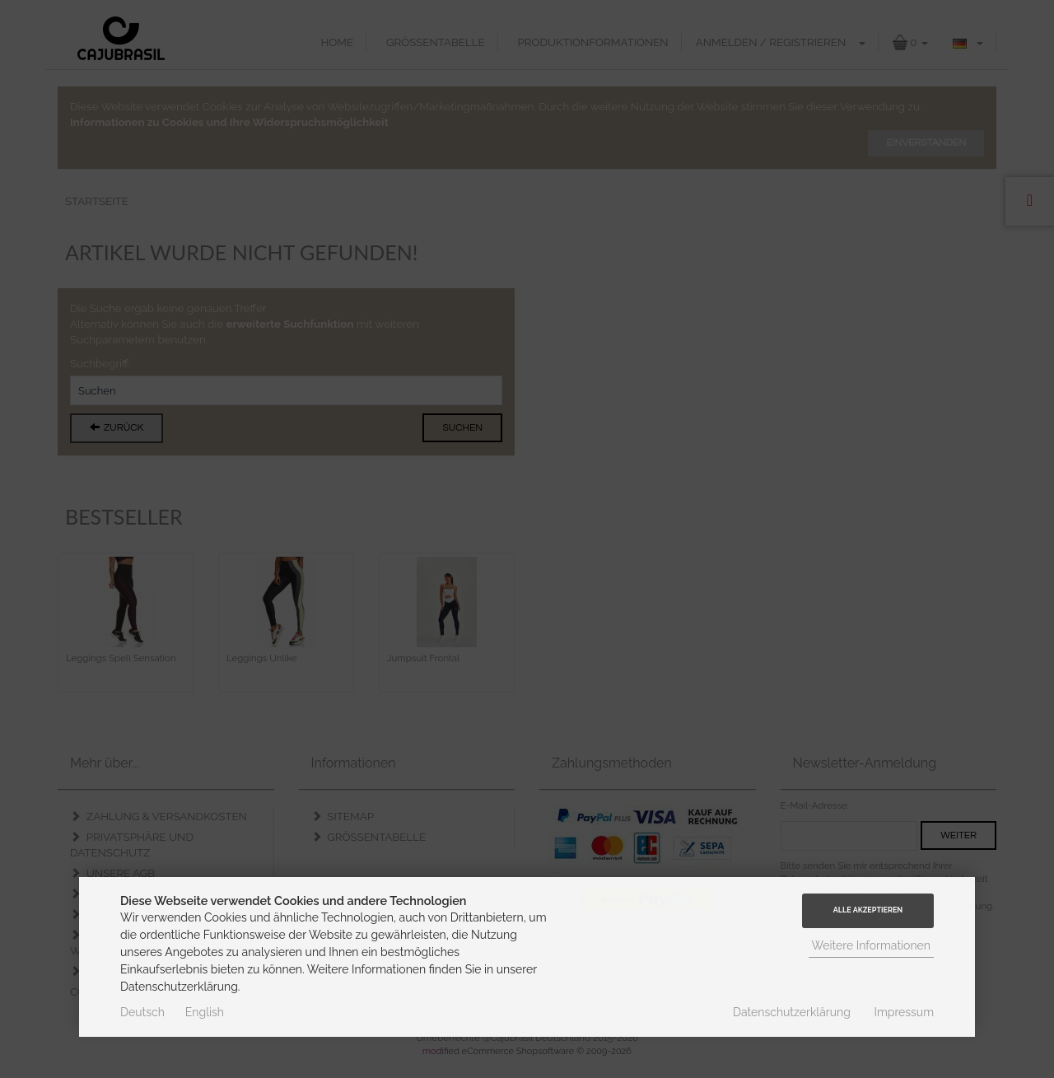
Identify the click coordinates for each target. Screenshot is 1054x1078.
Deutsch (142, 1012)
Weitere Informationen (871, 945)
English (204, 1012)
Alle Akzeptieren (867, 910)
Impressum (904, 1012)
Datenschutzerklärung (792, 1012)
